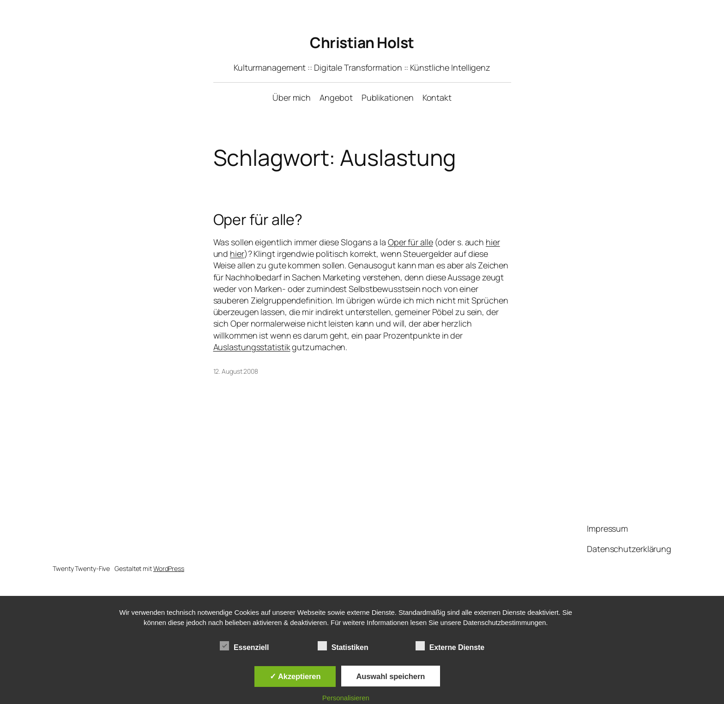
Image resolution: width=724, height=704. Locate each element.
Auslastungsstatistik (251, 346)
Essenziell (244, 646)
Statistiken (343, 646)
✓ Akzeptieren (295, 676)
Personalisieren (345, 698)
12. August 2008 (236, 371)
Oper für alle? (258, 219)
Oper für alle (410, 242)
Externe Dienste (450, 646)
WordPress (168, 568)
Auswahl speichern (390, 676)
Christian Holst (362, 42)
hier (493, 242)
